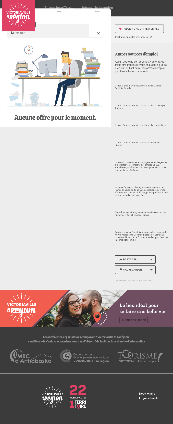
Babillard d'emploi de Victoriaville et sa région (18, 15)
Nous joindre (147, 393)
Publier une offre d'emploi (139, 28)
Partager (128, 259)
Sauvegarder (130, 269)
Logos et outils (148, 398)
